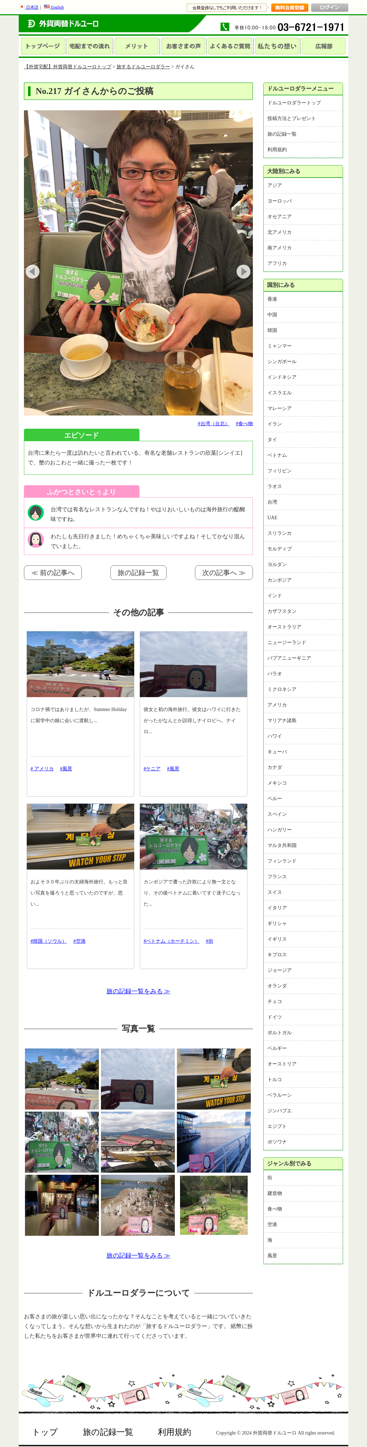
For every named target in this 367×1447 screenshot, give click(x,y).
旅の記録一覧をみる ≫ (138, 991)
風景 (272, 1255)
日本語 (29, 7)
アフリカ (277, 263)
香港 (272, 299)
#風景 (66, 768)
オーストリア (282, 1064)
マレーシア (279, 408)
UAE (272, 517)
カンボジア (279, 580)
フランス (277, 876)
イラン (274, 424)
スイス (274, 892)
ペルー (274, 798)
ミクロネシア (282, 689)
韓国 (272, 330)
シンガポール (282, 361)
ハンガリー (279, 829)
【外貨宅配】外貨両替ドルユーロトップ (67, 66)
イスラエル (279, 392)
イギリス (277, 939)
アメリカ (277, 705)
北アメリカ (279, 232)
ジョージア (279, 970)
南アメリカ (279, 247)
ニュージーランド (286, 642)
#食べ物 (244, 423)
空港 (272, 1224)
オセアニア (279, 216)
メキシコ (277, 783)
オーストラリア (284, 627)
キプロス (277, 954)
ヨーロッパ (279, 201)
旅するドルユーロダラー (143, 66)
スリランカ (279, 533)
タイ (272, 439)
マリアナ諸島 (282, 720)
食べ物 (274, 1208)
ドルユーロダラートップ (294, 102)
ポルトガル (279, 1032)
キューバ (277, 751)
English (54, 7)
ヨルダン (277, 564)
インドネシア (282, 377)
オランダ (277, 985)
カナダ (274, 767)
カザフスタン (282, 611)
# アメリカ (42, 768)
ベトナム (277, 455)
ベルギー (277, 1048)
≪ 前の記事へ (53, 572)
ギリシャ (277, 923)
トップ (45, 1432)
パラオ (274, 673)
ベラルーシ (279, 1095)
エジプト (277, 1126)
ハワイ (274, 736)
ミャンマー (279, 346)
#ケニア (152, 768)
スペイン (277, 814)
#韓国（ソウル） (49, 941)
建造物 (274, 1193)
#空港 (80, 941)
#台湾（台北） (214, 423)
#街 (209, 941)
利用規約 (277, 149)
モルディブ (279, 548)
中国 (272, 314)
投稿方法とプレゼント (291, 118)
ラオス (274, 486)
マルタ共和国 (282, 845)
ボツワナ (277, 1142)
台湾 (272, 502)
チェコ (274, 1001)
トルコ (274, 1079)
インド (274, 595)
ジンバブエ (279, 1110)
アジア (274, 185)
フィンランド (282, 861)
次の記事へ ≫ (224, 572)
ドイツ (274, 1017)
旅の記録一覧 (138, 572)
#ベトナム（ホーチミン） (171, 941)
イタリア (277, 907)
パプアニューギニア (289, 658)
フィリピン (279, 470)
